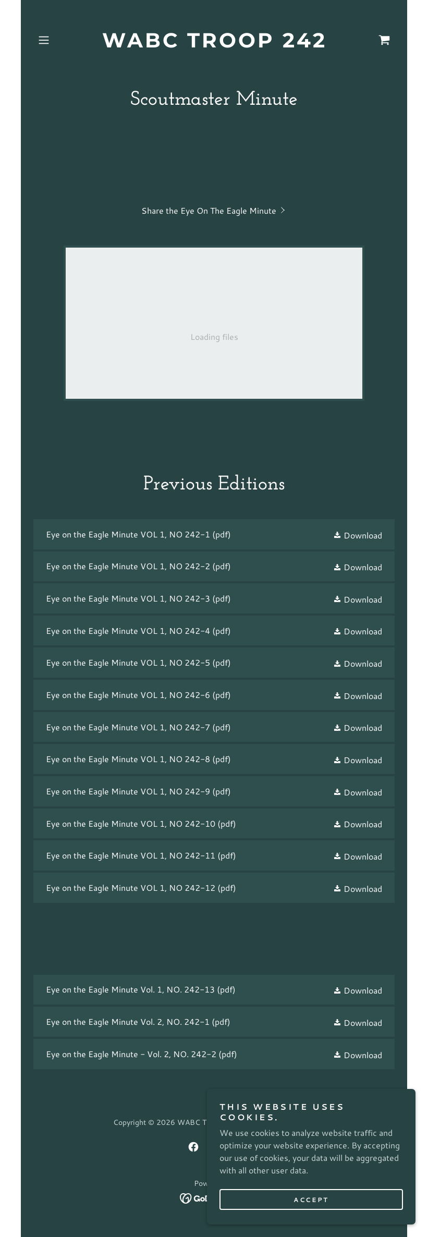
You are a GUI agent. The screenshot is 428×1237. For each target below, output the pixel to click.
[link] (214, 44)
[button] (60, 40)
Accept (311, 1199)
